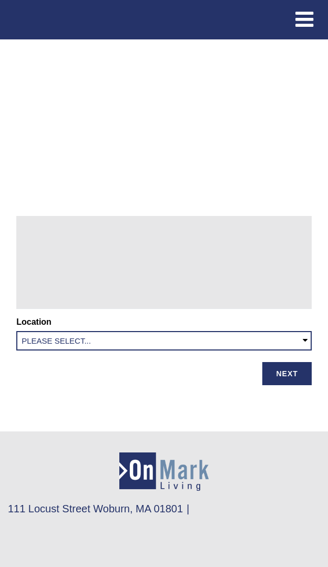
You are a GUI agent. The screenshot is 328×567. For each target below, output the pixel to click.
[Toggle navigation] (304, 19)
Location (36, 321)
